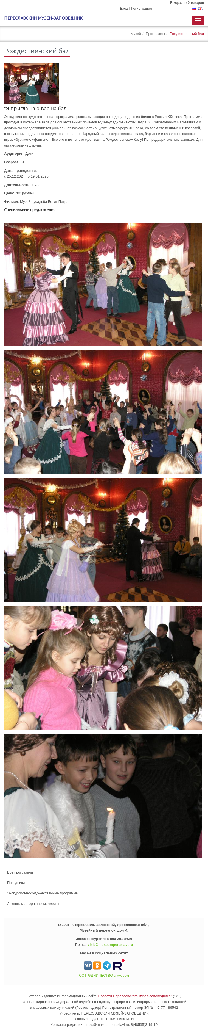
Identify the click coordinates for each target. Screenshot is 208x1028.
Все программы (20, 872)
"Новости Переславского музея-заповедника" (134, 996)
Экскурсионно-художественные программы (42, 893)
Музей (136, 34)
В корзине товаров (187, 3)
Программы (155, 34)
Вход (124, 8)
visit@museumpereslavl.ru (110, 945)
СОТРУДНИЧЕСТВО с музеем (104, 975)
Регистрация (141, 8)
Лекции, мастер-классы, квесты (33, 904)
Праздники (16, 883)
